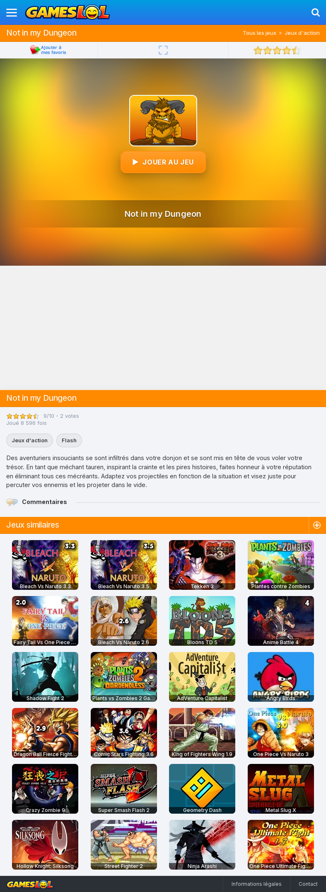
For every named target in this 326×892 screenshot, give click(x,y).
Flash (69, 440)
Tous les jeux (259, 32)
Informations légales (257, 884)
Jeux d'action (302, 32)
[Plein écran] (163, 50)
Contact (308, 884)
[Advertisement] (163, 328)
